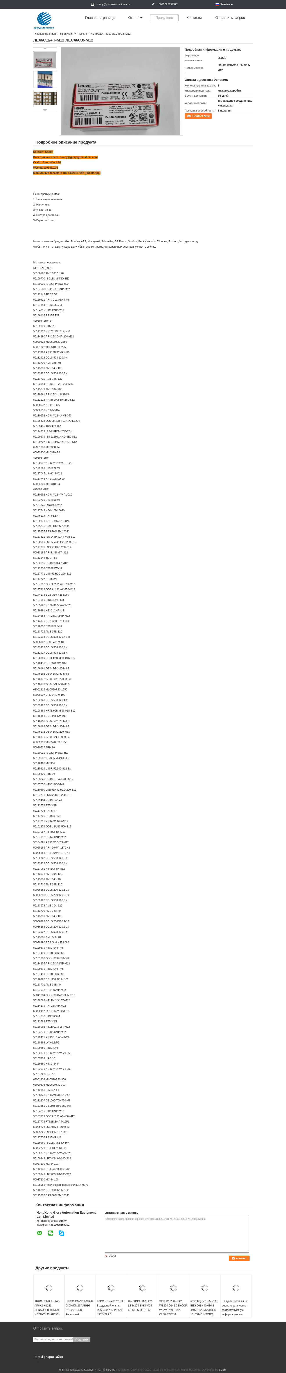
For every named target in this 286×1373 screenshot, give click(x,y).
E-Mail (39, 1357)
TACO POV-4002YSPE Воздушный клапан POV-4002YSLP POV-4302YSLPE (110, 1308)
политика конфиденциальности (77, 1369)
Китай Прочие (106, 1369)
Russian (226, 4)
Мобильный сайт (45, 1362)
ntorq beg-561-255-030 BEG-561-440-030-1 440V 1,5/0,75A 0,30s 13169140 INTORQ (204, 1308)
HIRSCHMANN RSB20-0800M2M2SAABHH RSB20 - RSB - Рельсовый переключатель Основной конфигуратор (80, 1314)
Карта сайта (54, 1357)
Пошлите (81, 1339)
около (133, 18)
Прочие (82, 33)
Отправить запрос (230, 18)
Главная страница (100, 18)
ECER (222, 1369)
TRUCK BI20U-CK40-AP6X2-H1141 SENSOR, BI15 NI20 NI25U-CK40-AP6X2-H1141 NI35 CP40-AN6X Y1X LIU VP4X (47, 1312)
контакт (189, 115)
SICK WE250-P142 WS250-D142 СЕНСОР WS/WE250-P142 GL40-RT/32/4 (173, 1308)
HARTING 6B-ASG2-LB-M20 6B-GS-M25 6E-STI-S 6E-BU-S (140, 1306)
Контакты (194, 18)
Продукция (164, 18)
